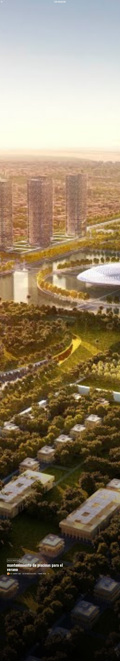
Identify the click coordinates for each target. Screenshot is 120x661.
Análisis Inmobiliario (13, 560)
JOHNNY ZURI (17, 574)
